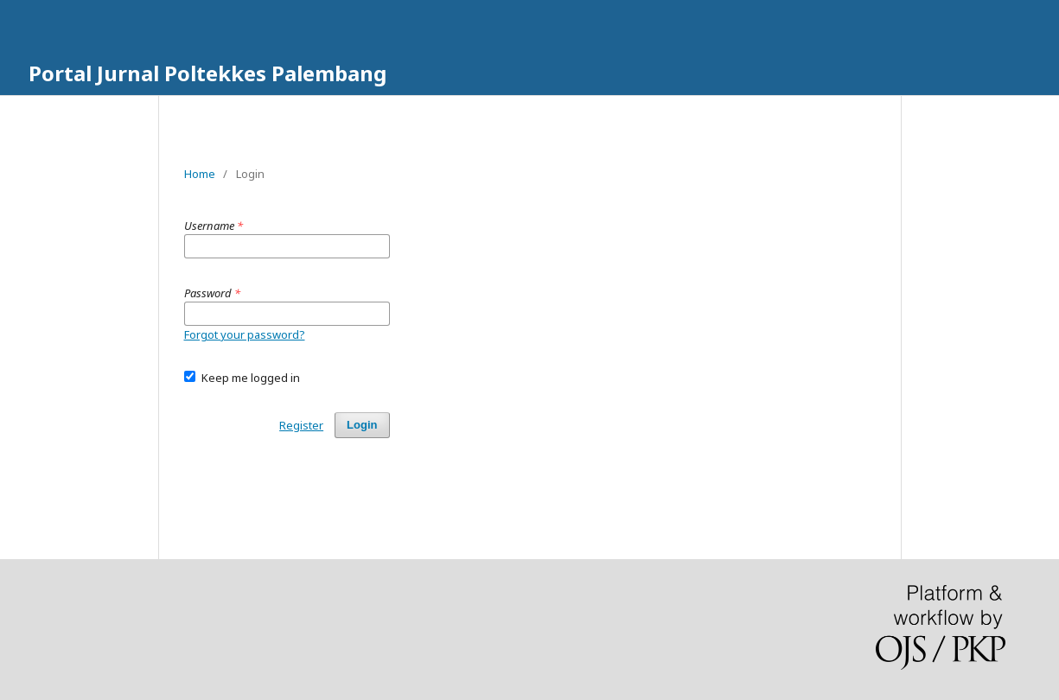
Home (199, 173)
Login (362, 424)
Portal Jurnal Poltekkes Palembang (207, 73)
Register (301, 425)
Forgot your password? (244, 334)
